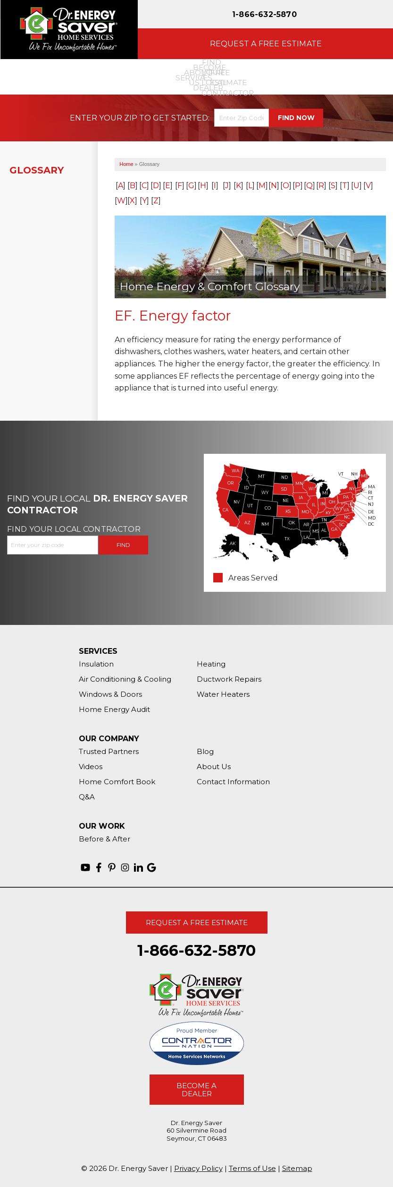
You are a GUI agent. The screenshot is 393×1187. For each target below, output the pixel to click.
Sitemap (297, 1168)
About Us (214, 766)
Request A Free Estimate (197, 922)
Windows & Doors (110, 694)
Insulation (96, 663)
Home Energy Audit (114, 709)
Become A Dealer (196, 1089)
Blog (205, 751)
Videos (90, 766)
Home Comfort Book (117, 781)
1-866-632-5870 (264, 14)
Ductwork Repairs (229, 679)
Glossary (36, 170)
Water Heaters (223, 694)
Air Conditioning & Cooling (125, 679)
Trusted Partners (109, 751)
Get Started (180, 117)
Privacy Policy (198, 1168)
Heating (211, 663)
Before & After (104, 838)
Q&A (87, 796)
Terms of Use (252, 1168)
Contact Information (233, 781)
